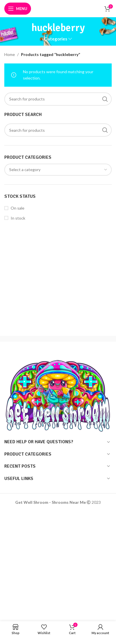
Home (9, 54)
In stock (18, 218)
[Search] (58, 130)
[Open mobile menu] (17, 8)
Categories (55, 39)
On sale (17, 208)
